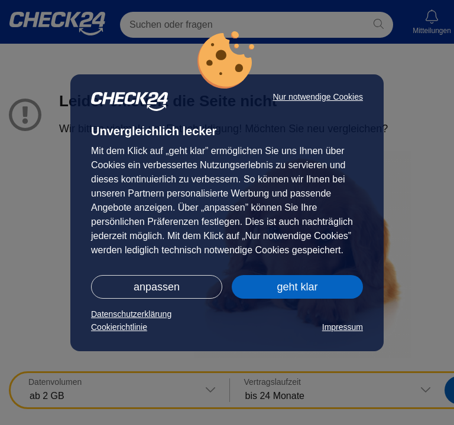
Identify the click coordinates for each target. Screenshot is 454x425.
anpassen (157, 287)
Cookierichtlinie (119, 327)
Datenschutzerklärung (131, 314)
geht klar (297, 287)
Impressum (342, 327)
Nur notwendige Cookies (318, 97)
